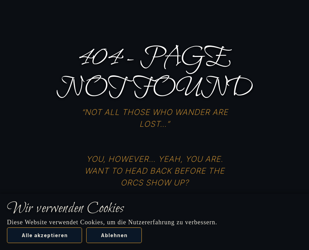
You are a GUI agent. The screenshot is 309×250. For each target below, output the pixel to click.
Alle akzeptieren (45, 235)
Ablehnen (114, 235)
